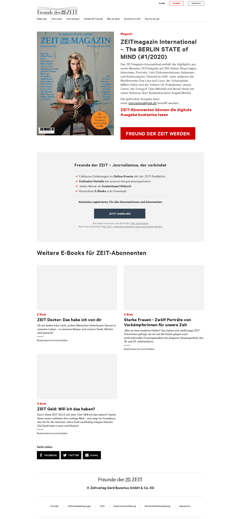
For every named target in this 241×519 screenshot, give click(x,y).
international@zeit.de (143, 103)
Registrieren (196, 3)
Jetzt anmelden (120, 213)
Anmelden (176, 3)
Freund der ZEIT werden (158, 133)
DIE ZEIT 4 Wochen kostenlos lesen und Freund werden (132, 226)
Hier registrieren (139, 223)
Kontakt (162, 3)
